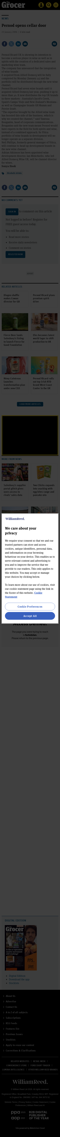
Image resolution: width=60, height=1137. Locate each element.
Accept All (30, 616)
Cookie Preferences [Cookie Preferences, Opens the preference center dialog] (30, 606)
